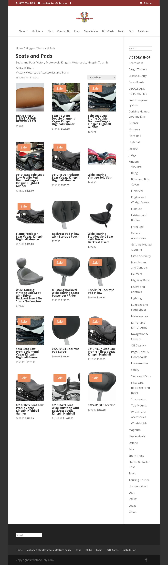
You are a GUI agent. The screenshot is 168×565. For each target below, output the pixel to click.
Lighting (136, 298)
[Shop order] (101, 77)
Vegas (132, 505)
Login (121, 31)
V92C (132, 493)
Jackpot (133, 148)
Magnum (135, 430)
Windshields (139, 423)
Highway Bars (140, 280)
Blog (50, 31)
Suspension (138, 399)
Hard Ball (135, 136)
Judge (132, 155)
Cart (131, 31)
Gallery (36, 31)
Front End (137, 227)
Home (19, 48)
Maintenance (139, 316)
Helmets (136, 274)
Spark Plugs (136, 455)
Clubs (89, 550)
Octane (133, 443)
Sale (131, 449)
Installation (129, 550)
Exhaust (136, 209)
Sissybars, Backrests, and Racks (140, 387)
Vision (132, 512)
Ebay (77, 31)
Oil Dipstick (138, 345)
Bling (134, 173)
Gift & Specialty (141, 256)
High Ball (135, 142)
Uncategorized (138, 486)
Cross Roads (136, 82)
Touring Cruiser (139, 480)
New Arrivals (137, 436)
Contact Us (63, 31)
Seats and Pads (141, 376)
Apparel (136, 166)
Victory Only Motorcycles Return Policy (49, 550)
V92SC (133, 499)
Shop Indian (91, 31)
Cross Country (138, 76)
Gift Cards (108, 31)
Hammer (134, 129)
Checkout (143, 31)
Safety (135, 370)
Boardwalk (136, 63)
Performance (139, 363)
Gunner (133, 123)
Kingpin (30, 48)
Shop (22, 31)
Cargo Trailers (138, 69)
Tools (132, 473)
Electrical (137, 191)
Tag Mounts (139, 405)
